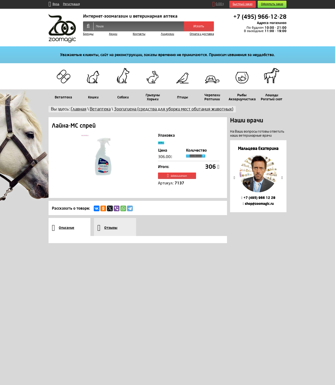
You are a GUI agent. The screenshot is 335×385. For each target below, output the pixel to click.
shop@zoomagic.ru (258, 204)
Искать (198, 26)
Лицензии (167, 34)
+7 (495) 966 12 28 (258, 198)
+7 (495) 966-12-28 (259, 17)
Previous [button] (234, 178)
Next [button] (282, 178)
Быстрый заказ (242, 4)
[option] (258, 176)
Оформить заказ (272, 4)
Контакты (139, 34)
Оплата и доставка (202, 34)
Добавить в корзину (188, 180)
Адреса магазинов (271, 23)
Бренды (88, 34)
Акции (113, 34)
